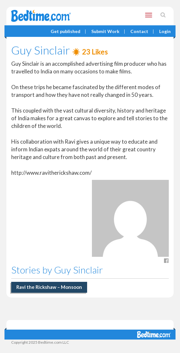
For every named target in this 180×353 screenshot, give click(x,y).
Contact (139, 31)
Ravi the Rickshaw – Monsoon (49, 287)
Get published (65, 31)
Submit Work (105, 31)
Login (165, 31)
